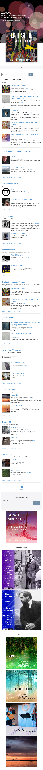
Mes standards (8, 250)
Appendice (14, 110)
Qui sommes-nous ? (10, 184)
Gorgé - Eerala (8, 390)
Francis (26, 88)
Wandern (25, 375)
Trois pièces (14, 438)
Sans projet (14, 459)
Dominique (21, 102)
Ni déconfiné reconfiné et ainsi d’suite (18, 151)
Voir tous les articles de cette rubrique (11, 177)
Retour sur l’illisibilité (17, 167)
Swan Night (14, 395)
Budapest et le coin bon (19, 233)
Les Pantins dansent (17, 86)
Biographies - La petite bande (21, 199)
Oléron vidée (15, 470)
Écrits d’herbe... (9, 454)
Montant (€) (6, 500)
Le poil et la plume (17, 265)
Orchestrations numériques (13, 282)
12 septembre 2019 (17, 373)
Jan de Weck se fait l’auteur (20, 333)
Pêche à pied (7, 216)
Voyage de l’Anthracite (11, 350)
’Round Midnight (16, 255)
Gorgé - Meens (8, 422)
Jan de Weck (7, 317)
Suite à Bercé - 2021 (18, 427)
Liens (12, 189)
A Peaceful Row (16, 405)
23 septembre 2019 (17, 363)
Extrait (12, 157)
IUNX (12, 221)
